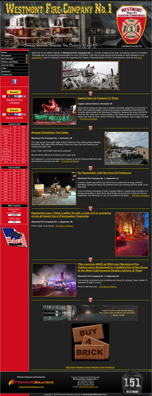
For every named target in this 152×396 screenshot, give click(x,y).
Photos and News (9, 62)
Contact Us (6, 74)
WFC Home (70, 367)
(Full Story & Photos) (88, 119)
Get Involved (6, 59)
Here (140, 57)
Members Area (98, 367)
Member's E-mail (84, 367)
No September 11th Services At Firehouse (104, 172)
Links (3, 68)
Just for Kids (7, 65)
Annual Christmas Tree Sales (49, 132)
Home (3, 52)
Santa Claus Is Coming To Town (98, 98)
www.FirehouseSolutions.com (31, 387)
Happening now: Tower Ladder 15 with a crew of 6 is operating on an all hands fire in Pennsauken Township (71, 215)
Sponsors (5, 71)
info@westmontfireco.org (88, 387)
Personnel (5, 55)
